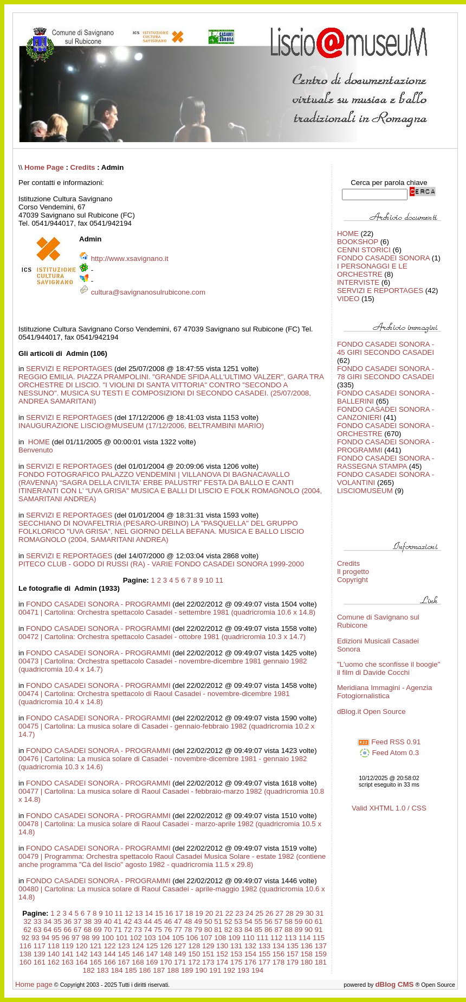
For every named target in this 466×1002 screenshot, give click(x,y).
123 (124, 946)
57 (278, 921)
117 (40, 946)
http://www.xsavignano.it (130, 258)
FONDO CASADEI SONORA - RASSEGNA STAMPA (385, 462)
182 (88, 970)
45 (158, 921)
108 (220, 938)
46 (168, 921)
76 (168, 930)
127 (180, 946)
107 (206, 938)
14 (149, 913)
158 (307, 954)
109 (234, 938)
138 (25, 954)
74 (148, 930)
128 (194, 946)
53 (238, 921)
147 (152, 954)
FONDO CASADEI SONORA (383, 258)
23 (239, 913)
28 (290, 913)
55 (258, 921)
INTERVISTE (358, 282)
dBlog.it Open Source (371, 711)
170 (166, 962)
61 (319, 921)
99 (96, 938)
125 (152, 946)
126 (166, 946)
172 (194, 962)
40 (107, 921)
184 (116, 970)
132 (250, 946)
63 (38, 930)
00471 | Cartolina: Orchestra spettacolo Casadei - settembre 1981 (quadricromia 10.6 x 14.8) (166, 612)
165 (95, 962)
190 (201, 970)
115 (319, 938)
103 (150, 938)
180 (307, 962)
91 (319, 930)
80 (208, 930)
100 (108, 938)
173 (208, 962)
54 (248, 921)
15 (159, 913)
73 (138, 930)
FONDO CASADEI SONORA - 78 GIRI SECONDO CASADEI (385, 373)
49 (198, 921)
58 (288, 921)
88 (288, 930)
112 (276, 938)
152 (222, 954)
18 (189, 913)
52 (228, 921)
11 (219, 580)
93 (35, 938)
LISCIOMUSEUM (365, 491)
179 (293, 962)
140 (54, 954)
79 (198, 930)
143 (95, 954)
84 (248, 930)
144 (109, 954)
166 (109, 962)
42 (128, 921)
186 (145, 970)
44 (148, 921)
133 (264, 946)
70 (107, 930)
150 (194, 954)
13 (139, 913)
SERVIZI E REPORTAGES (69, 369)
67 (78, 930)
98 (86, 938)
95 (55, 938)
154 (250, 954)
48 (188, 921)
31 (319, 913)
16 (169, 913)
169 (152, 962)
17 (179, 913)
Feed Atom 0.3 (389, 753)
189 (187, 970)
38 (87, 921)
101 (122, 938)
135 (293, 946)
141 (68, 954)
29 (299, 913)
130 (222, 946)
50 (208, 921)
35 (58, 921)
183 (102, 970)
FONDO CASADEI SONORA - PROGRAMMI (98, 604)
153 (236, 954)
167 (124, 962)
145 (124, 954)
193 (243, 970)
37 (78, 921)
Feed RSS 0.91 (389, 742)
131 (236, 946)
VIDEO (348, 299)
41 (118, 921)
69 (98, 930)
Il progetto (353, 571)
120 (82, 946)
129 (208, 946)
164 (82, 962)
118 (54, 946)
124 (138, 946)
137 (321, 946)
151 (208, 954)
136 (307, 946)
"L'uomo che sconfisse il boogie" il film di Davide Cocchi (389, 668)
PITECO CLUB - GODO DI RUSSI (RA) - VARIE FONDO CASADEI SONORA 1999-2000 (161, 564)
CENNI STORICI (364, 250)
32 (27, 921)
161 (40, 962)
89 (299, 930)
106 (192, 938)
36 (67, 921)
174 (222, 962)
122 (109, 946)
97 (76, 938)
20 (209, 913)
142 (82, 954)
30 (310, 913)
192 (229, 970)
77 (178, 930)
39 (98, 921)
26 (270, 913)
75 (158, 930)
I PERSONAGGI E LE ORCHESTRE (372, 270)
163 (68, 962)
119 (68, 946)
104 (164, 938)
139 (40, 954)
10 (209, 580)
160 (25, 962)
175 (236, 962)
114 (304, 938)
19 (199, 913)
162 (54, 962)
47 (178, 921)
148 (166, 954)
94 (45, 938)
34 (47, 921)
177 (264, 962)
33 (38, 921)
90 (309, 930)
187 (159, 970)
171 (180, 962)
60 (309, 921)
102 (136, 938)
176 (250, 962)
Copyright (352, 580)
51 (218, 921)
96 (66, 938)
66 (67, 930)
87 (278, 930)
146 (138, 954)
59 (299, 921)
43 (138, 921)
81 (218, 930)
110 (248, 938)
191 (215, 970)
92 (25, 938)
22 (229, 913)
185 (131, 970)
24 (249, 913)
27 (279, 913)
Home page (34, 984)
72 (128, 930)
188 (173, 970)
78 (188, 930)
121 (95, 946)
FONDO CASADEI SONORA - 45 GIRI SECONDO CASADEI (385, 348)
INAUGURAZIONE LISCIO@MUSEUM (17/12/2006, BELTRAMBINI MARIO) (141, 426)
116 (25, 946)
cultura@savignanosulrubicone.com (148, 292)
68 (87, 930)
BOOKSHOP (357, 242)
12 (129, 913)
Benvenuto (35, 450)
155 (264, 954)
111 (262, 938)
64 (47, 930)
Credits (82, 167)
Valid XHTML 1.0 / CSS (389, 808)
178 (278, 962)
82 (228, 930)
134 (278, 946)
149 (180, 954)
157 (293, 954)
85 (258, 930)
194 (257, 970)
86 (268, 930)
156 (278, 954)
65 (58, 930)
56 (268, 921)
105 (178, 938)
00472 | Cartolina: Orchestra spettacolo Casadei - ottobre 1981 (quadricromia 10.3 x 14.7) (162, 637)
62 (27, 930)
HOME (38, 442)
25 (259, 913)
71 (118, 930)
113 (290, 938)
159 (321, 954)
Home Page (44, 167)
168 (138, 962)
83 (238, 930)
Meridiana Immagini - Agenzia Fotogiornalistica (384, 692)
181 (321, 962)
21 (219, 913)
